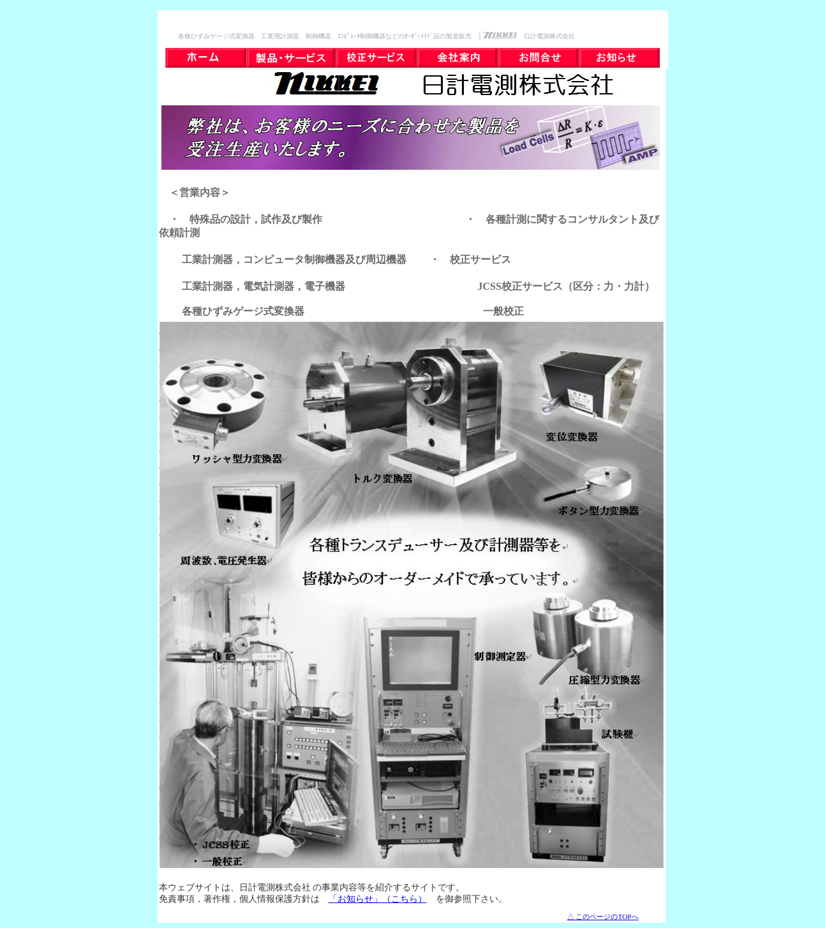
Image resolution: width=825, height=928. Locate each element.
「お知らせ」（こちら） (378, 899)
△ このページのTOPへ (603, 916)
